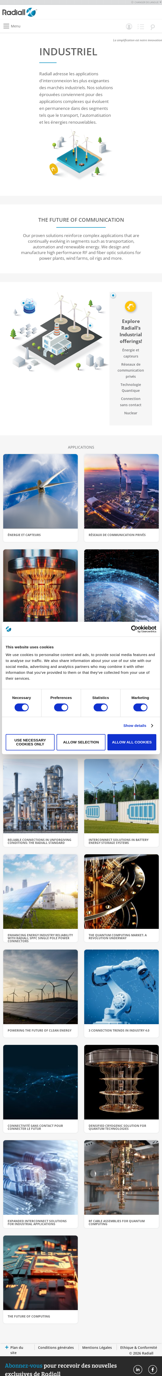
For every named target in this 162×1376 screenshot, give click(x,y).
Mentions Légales (97, 1347)
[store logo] (42, 12)
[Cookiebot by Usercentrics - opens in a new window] (134, 629)
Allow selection (81, 742)
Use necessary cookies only (30, 742)
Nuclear (130, 413)
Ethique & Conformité (138, 1347)
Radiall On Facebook (152, 1369)
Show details (134, 725)
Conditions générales (56, 1347)
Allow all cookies (132, 742)
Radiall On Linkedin (137, 1369)
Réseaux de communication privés (131, 370)
